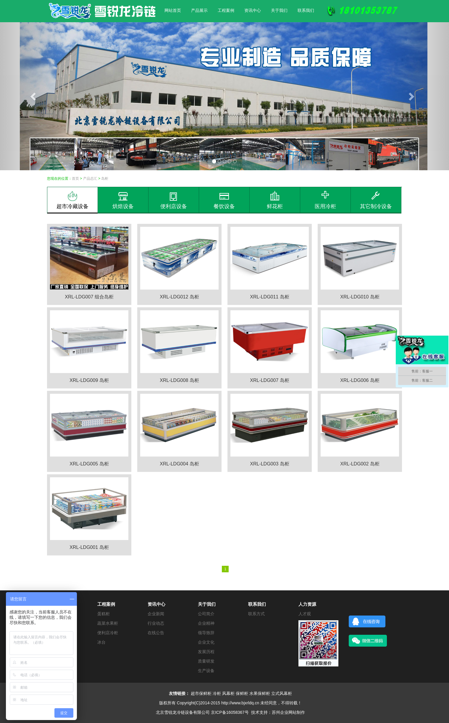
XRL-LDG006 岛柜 (359, 380)
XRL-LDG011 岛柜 (269, 296)
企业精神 (206, 623)
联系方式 (256, 613)
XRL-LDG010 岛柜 (359, 296)
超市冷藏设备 (72, 200)
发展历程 (206, 651)
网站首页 (172, 10)
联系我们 (306, 10)
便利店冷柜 (107, 632)
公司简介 (206, 613)
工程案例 (226, 10)
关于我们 (279, 10)
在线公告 (156, 632)
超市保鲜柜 (201, 693)
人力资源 (307, 604)
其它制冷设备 (376, 200)
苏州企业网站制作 (288, 712)
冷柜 (217, 693)
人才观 (304, 613)
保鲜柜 (242, 693)
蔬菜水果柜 (107, 623)
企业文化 (206, 642)
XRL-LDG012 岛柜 (179, 296)
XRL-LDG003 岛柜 (269, 463)
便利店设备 (173, 200)
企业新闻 (156, 613)
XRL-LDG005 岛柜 (89, 463)
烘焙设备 (123, 200)
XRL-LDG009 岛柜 (89, 380)
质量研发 (206, 661)
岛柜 (104, 178)
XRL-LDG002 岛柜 (359, 463)
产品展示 (199, 10)
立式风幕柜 (281, 693)
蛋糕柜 (103, 613)
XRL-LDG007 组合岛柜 (89, 296)
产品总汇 (90, 178)
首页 (75, 178)
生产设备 (206, 670)
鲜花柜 (275, 200)
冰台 (101, 642)
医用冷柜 (325, 200)
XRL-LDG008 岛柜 (179, 380)
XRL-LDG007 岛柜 (269, 380)
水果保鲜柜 (259, 693)
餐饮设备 (224, 200)
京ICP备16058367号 (230, 712)
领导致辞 (206, 632)
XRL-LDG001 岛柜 (89, 547)
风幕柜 (228, 693)
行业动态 (156, 623)
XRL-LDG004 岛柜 (179, 463)
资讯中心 (252, 10)
